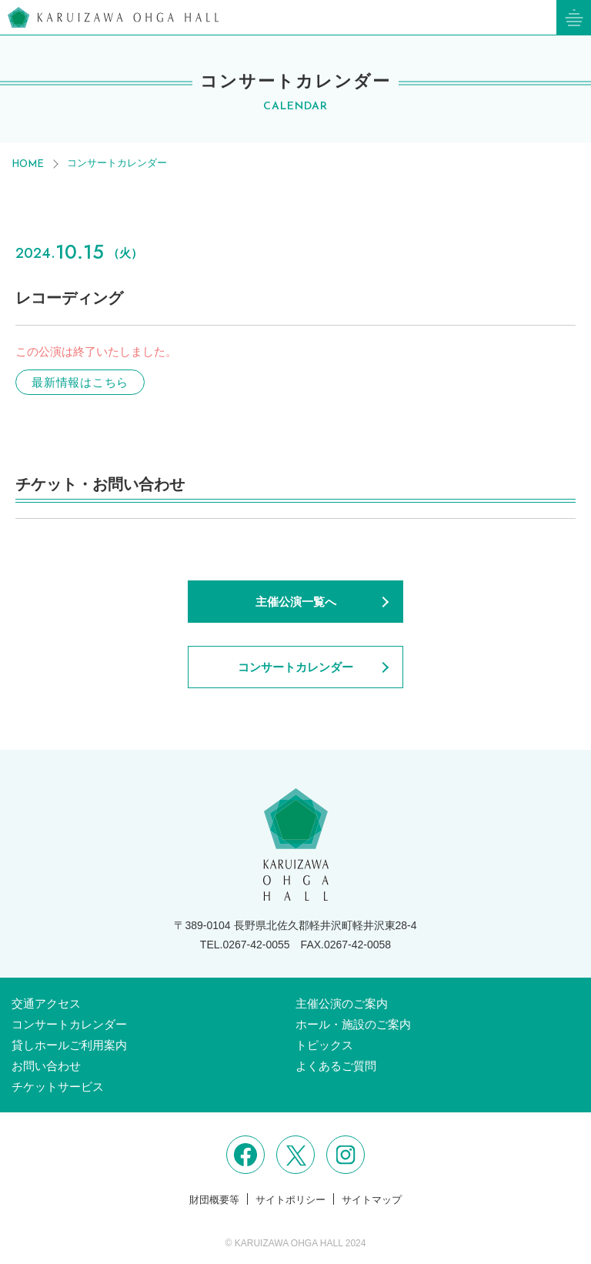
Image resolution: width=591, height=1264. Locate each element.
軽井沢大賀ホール (113, 17)
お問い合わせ (46, 1065)
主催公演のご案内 (342, 1003)
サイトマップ (372, 1199)
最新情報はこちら (80, 382)
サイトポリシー (290, 1199)
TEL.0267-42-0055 (245, 944)
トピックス (324, 1045)
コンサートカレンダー (117, 163)
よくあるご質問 (336, 1065)
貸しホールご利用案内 (69, 1045)
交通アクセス (46, 1003)
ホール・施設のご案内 (353, 1024)
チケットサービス (58, 1086)
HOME (28, 164)
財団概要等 (214, 1199)
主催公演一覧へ (295, 601)
